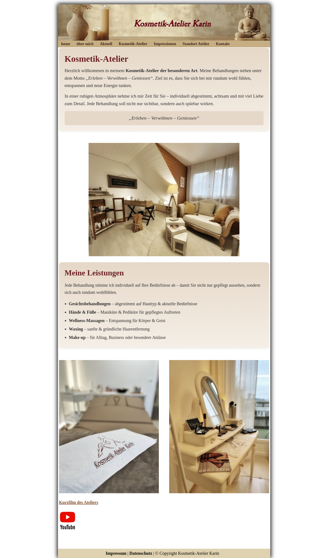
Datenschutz (140, 553)
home (65, 44)
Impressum (116, 553)
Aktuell (106, 44)
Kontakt (223, 44)
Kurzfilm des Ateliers (78, 502)
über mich (85, 44)
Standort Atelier (196, 44)
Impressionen (165, 44)
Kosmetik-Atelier (133, 44)
